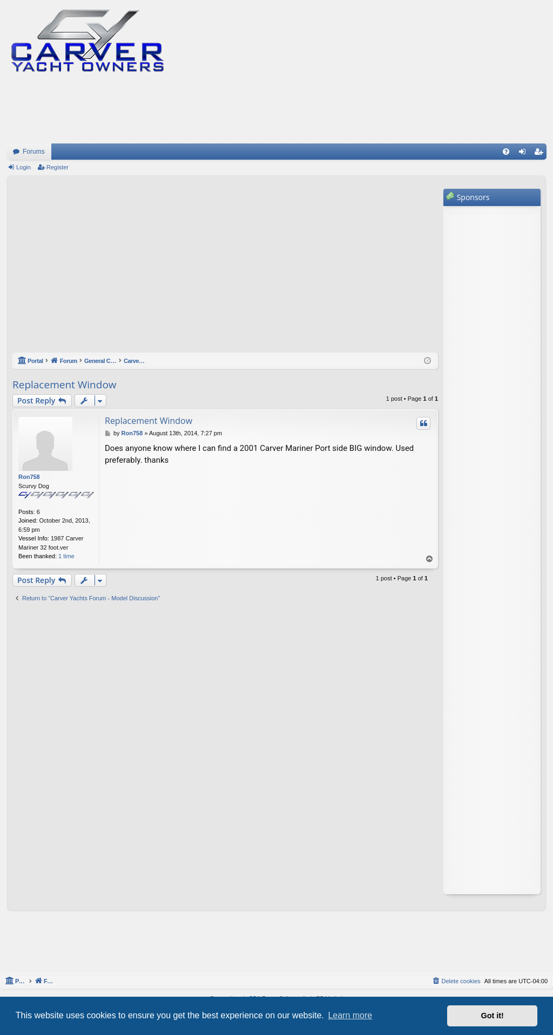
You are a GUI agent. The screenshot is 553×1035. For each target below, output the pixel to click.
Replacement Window (64, 385)
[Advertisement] (225, 269)
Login (23, 167)
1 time (66, 556)
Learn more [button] (350, 1015)
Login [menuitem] (524, 154)
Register (57, 167)
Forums (34, 151)
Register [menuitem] (541, 154)
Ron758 (29, 477)
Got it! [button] (492, 1015)
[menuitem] (506, 151)
